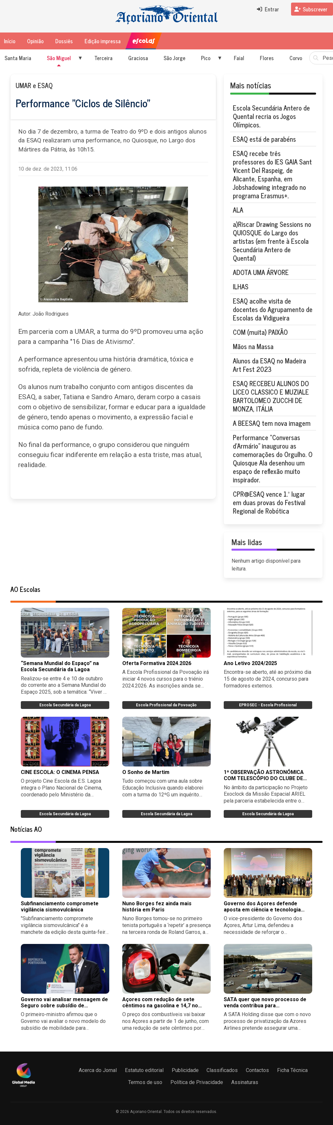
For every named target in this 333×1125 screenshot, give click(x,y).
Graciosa (138, 58)
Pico (205, 58)
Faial (239, 58)
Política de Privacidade (196, 1082)
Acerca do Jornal (98, 1070)
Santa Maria (18, 58)
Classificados (222, 1070)
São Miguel (59, 58)
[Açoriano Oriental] (23, 1087)
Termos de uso (145, 1082)
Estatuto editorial (144, 1070)
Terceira (103, 58)
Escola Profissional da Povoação (166, 705)
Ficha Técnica (292, 1070)
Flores (267, 58)
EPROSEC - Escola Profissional (268, 705)
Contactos (257, 1070)
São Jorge (174, 58)
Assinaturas (244, 1082)
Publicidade (185, 1070)
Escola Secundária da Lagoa (65, 705)
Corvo (295, 58)
